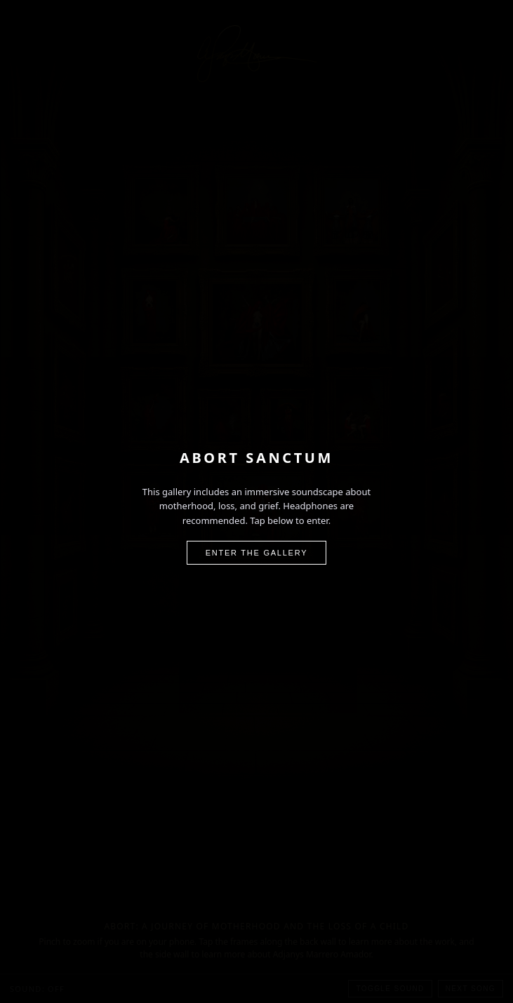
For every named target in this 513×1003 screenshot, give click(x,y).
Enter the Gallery (257, 552)
